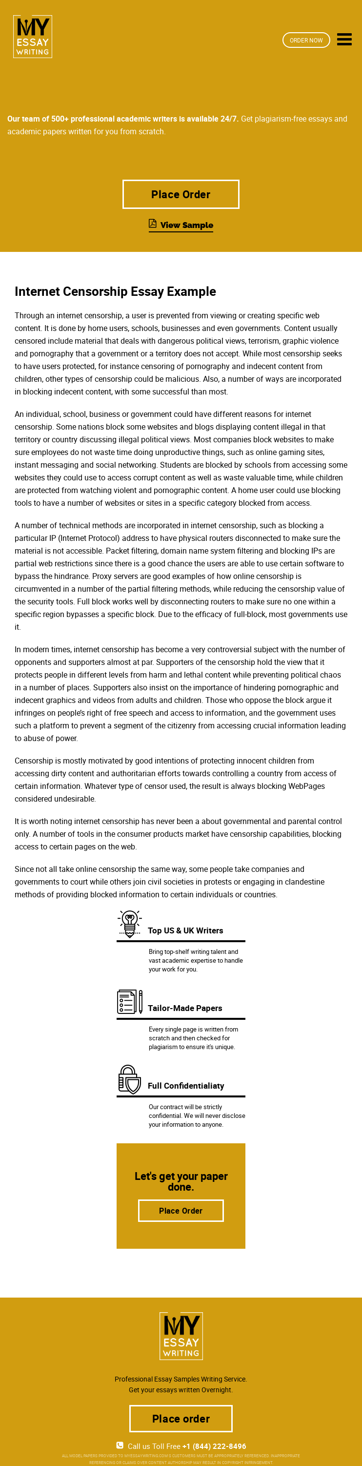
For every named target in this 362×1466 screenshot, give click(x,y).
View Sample (187, 225)
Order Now (306, 40)
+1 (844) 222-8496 (214, 1446)
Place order (181, 1418)
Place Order (180, 194)
